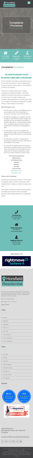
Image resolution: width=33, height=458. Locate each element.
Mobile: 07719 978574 (9, 301)
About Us (6, 327)
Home (5, 317)
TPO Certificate (7, 341)
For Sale (5, 331)
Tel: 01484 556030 (16, 217)
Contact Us (6, 371)
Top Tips (5, 354)
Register (5, 321)
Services (5, 361)
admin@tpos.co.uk (16, 170)
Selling (5, 357)
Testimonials (6, 334)
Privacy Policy (7, 374)
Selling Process (7, 368)
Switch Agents (7, 364)
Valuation (6, 324)
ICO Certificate (7, 338)
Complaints (6, 378)
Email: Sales (16, 219)
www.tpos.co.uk (16, 173)
